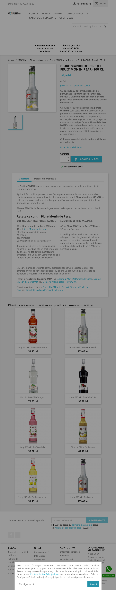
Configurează (26, 584)
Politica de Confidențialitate (44, 574)
